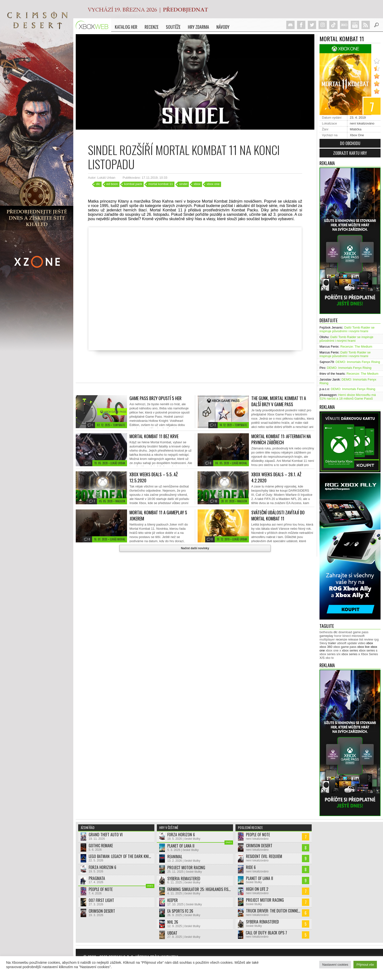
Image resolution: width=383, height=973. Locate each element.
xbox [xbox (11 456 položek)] (369, 643)
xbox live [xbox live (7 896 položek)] (363, 647)
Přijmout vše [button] (365, 964)
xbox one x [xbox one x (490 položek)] (333, 650)
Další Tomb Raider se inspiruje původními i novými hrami (346, 329)
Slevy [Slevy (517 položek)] (323, 643)
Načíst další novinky (195, 548)
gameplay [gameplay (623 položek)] (326, 636)
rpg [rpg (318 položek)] (376, 639)
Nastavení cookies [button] (335, 964)
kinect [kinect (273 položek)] (346, 636)
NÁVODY (222, 27)
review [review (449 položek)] (368, 639)
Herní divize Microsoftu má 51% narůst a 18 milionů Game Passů (347, 396)
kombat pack (133, 184)
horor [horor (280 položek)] (337, 636)
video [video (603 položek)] (361, 643)
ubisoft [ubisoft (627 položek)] (341, 643)
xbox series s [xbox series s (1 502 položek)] (368, 650)
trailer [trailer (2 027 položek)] (332, 643)
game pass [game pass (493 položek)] (361, 632)
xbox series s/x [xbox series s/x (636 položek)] (329, 654)
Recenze (152, 27)
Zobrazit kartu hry (350, 153)
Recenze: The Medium (356, 346)
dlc (98, 184)
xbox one (213, 184)
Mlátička (356, 129)
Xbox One (357, 135)
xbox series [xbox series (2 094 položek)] (350, 650)
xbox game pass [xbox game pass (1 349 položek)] (344, 647)
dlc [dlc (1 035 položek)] (335, 632)
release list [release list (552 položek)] (355, 639)
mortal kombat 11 (160, 184)
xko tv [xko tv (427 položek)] (330, 658)
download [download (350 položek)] (345, 632)
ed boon (112, 184)
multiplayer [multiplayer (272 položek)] (327, 639)
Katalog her (126, 27)
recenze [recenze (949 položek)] (341, 639)
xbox (197, 184)
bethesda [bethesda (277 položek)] (326, 632)
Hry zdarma (198, 27)
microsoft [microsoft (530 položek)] (358, 636)
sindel (183, 184)
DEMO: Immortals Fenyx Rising (358, 362)
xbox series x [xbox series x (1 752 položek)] (350, 654)
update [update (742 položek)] (352, 643)
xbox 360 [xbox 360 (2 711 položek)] (325, 647)
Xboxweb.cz (93, 25)
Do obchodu (350, 143)
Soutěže (173, 27)
